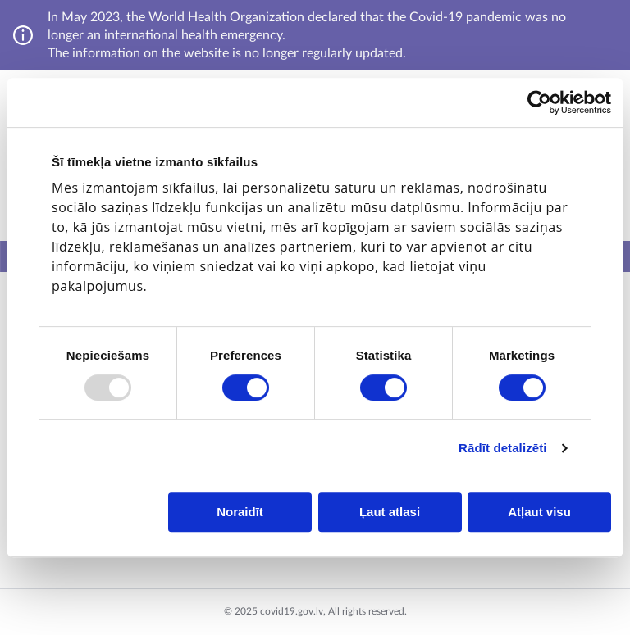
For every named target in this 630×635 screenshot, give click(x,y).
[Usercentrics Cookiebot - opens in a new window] (539, 102)
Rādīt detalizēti (502, 448)
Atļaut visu (539, 512)
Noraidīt (240, 512)
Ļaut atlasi (389, 512)
